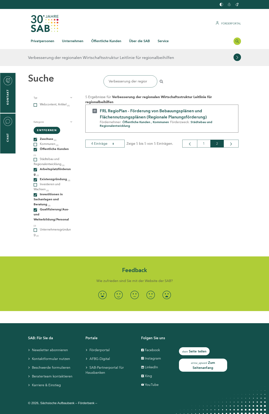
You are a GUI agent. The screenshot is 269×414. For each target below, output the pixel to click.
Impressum (70, 408)
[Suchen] (130, 64)
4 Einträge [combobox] (106, 126)
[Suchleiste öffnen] (237, 41)
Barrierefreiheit (97, 408)
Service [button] (163, 41)
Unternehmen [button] (72, 41)
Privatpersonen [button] (42, 41)
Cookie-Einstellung (129, 408)
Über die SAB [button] (139, 41)
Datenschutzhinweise (167, 408)
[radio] (102, 278)
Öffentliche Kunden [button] (106, 41)
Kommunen (161, 105)
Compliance (198, 408)
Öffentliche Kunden (136, 105)
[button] (52, 81)
